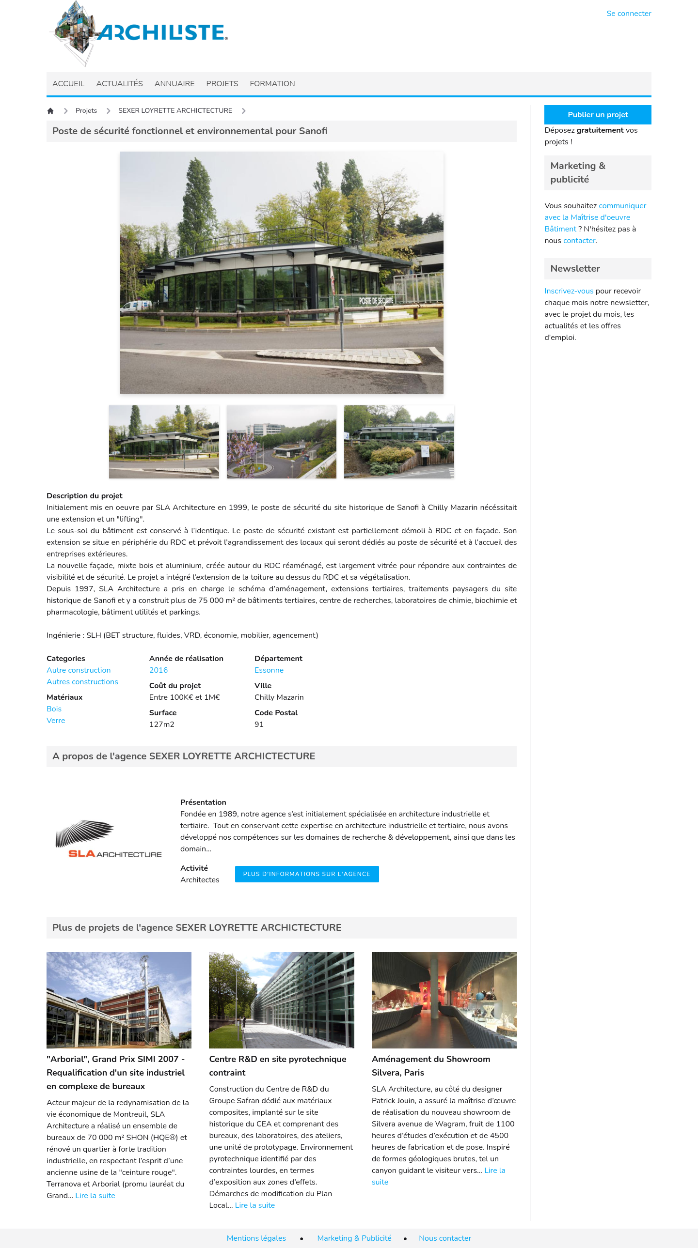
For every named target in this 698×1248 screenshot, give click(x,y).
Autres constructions (82, 682)
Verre (56, 720)
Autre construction (79, 670)
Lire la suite (95, 1195)
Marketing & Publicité (354, 1238)
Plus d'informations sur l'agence (307, 874)
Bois (54, 709)
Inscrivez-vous (568, 291)
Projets (86, 110)
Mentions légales (256, 1238)
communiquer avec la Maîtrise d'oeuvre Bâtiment (595, 217)
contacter (579, 240)
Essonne (269, 670)
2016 (158, 670)
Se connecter (629, 13)
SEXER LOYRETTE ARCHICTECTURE (175, 110)
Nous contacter (445, 1238)
